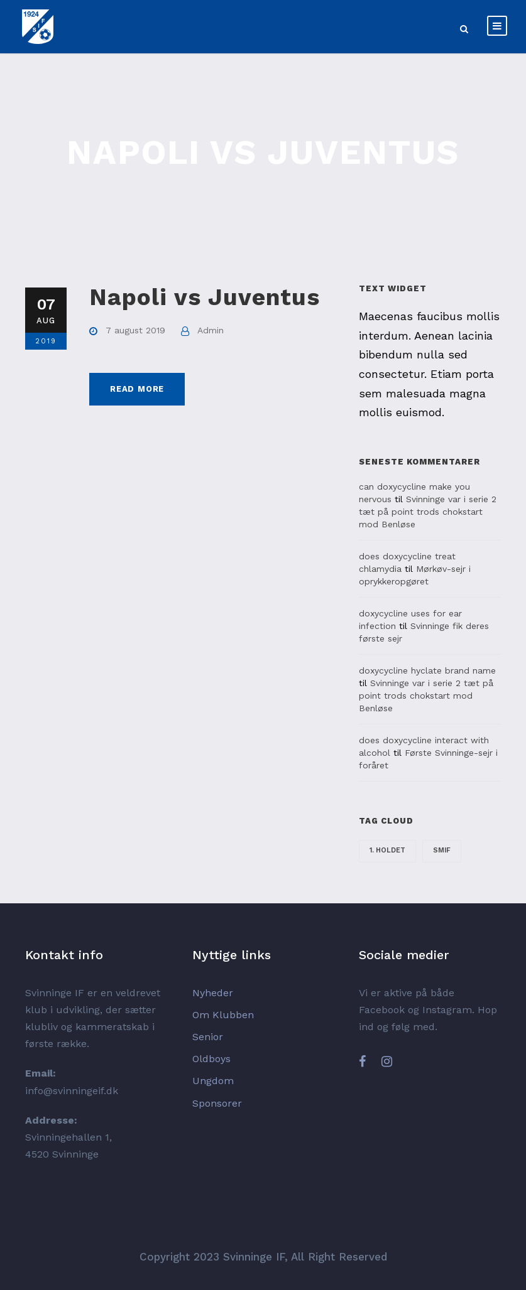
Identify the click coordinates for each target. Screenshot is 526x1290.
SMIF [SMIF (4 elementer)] (442, 850)
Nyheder (212, 993)
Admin (210, 330)
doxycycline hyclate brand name (427, 670)
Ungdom (213, 1081)
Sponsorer (217, 1103)
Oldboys (211, 1059)
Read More (137, 389)
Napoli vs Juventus (204, 297)
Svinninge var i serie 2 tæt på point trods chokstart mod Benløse (427, 511)
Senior (207, 1037)
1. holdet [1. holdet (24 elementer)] (387, 850)
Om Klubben (223, 1015)
